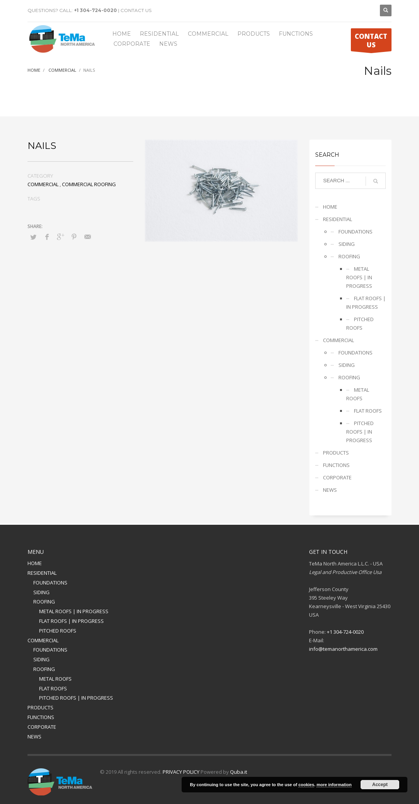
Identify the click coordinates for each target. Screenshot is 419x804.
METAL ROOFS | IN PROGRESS (359, 277)
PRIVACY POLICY (181, 771)
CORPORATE (337, 477)
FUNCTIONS (336, 465)
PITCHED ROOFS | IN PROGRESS (360, 432)
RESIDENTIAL (337, 219)
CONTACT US (135, 10)
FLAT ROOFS (368, 410)
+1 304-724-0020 (95, 10)
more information (333, 784)
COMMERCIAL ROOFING (89, 184)
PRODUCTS (336, 452)
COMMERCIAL (42, 184)
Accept (380, 784)
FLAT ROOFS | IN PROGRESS (366, 302)
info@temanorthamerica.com (343, 648)
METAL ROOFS (357, 394)
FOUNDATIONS (355, 231)
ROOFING (349, 256)
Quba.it (238, 771)
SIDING (346, 243)
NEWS (330, 489)
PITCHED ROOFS (360, 323)
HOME (330, 206)
